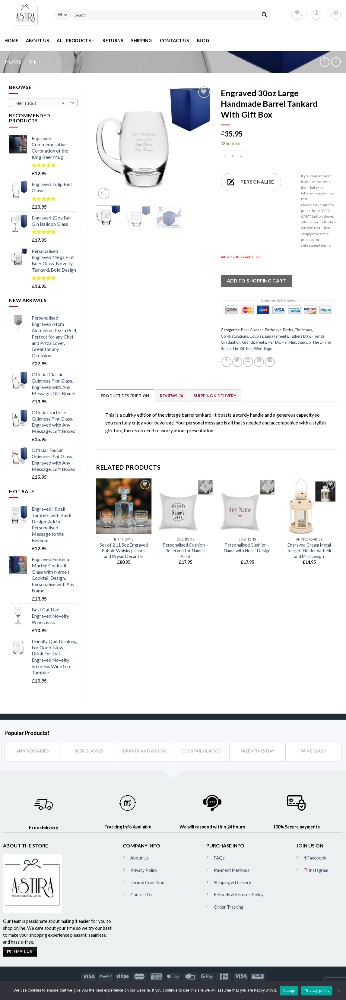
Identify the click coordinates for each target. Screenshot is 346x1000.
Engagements (276, 336)
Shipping (141, 40)
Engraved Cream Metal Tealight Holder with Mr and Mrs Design (309, 550)
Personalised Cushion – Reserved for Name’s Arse (185, 550)
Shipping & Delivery (215, 395)
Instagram (316, 870)
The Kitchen (242, 348)
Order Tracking (228, 907)
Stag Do (304, 342)
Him (292, 342)
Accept (289, 990)
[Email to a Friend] (248, 362)
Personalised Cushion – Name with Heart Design (247, 547)
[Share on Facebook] (226, 362)
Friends (318, 336)
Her (35, 61)
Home (11, 40)
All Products (76, 40)
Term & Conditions (148, 882)
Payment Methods (231, 870)
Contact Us (174, 40)
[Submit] (264, 15)
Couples (256, 336)
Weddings (263, 348)
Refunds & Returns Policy (238, 894)
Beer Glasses (252, 329)
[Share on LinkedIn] (270, 362)
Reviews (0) (171, 395)
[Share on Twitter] (237, 362)
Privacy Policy (143, 870)
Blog (203, 40)
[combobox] (43, 103)
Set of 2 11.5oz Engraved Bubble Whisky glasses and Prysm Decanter (124, 550)
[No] (338, 992)
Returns (113, 40)
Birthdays (273, 329)
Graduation (230, 342)
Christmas (303, 329)
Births (288, 329)
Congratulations (234, 336)
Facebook (315, 857)
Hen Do (274, 342)
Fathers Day (300, 336)
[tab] (125, 395)
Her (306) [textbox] (40, 103)
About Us (37, 40)
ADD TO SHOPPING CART (256, 280)
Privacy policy (316, 990)
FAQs (219, 857)
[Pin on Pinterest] (259, 362)
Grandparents (254, 342)
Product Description (125, 395)
